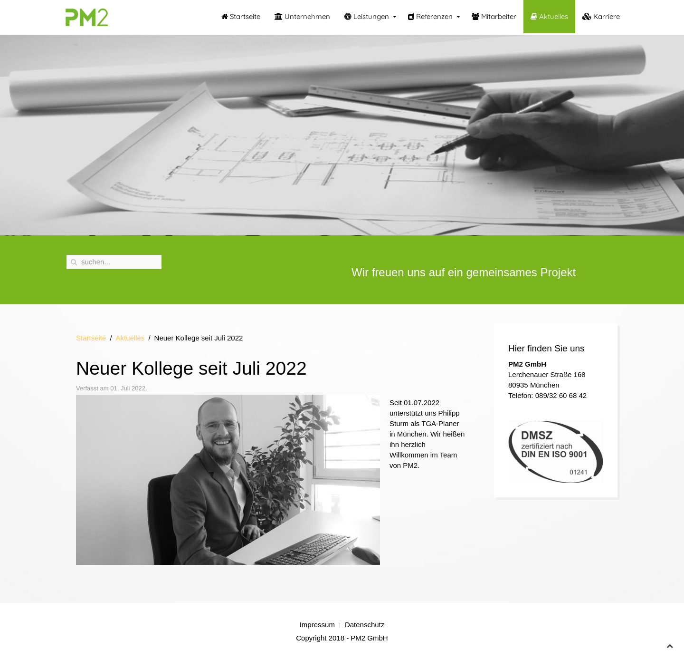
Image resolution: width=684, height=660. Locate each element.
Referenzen (430, 16)
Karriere (601, 16)
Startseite (240, 16)
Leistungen (366, 16)
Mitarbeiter (494, 16)
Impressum (317, 625)
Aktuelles (549, 16)
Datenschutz (364, 625)
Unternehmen (302, 16)
